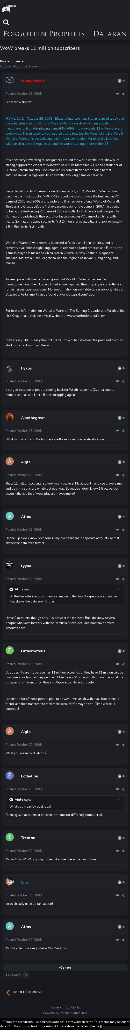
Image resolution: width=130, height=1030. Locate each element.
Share (65, 967)
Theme (55, 1007)
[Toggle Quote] (11, 589)
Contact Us (73, 1007)
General (35, 66)
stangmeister (15, 61)
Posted (24, 94)
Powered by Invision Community (65, 1013)
